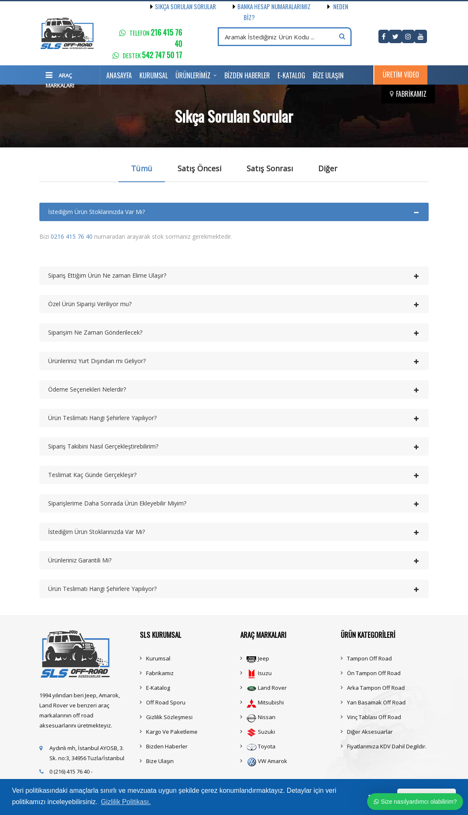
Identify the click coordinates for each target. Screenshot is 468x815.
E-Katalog (291, 75)
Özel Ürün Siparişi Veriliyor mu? (89, 304)
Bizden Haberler (247, 75)
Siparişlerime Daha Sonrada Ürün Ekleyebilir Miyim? (117, 503)
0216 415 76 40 (72, 236)
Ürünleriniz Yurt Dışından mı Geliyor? (97, 361)
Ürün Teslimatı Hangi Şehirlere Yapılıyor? (102, 418)
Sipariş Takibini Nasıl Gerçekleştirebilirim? (103, 446)
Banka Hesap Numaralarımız (263, 6)
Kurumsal (153, 75)
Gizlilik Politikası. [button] (126, 801)
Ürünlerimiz (193, 75)
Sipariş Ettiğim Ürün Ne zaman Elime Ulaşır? (107, 275)
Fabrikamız (411, 94)
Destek (152, 55)
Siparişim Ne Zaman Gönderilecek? (95, 332)
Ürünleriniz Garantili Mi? (79, 560)
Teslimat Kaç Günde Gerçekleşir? (92, 475)
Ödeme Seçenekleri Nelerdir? (87, 389)
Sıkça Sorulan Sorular (183, 6)
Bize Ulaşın (328, 75)
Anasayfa (119, 75)
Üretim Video (401, 75)
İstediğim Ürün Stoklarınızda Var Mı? (96, 212)
